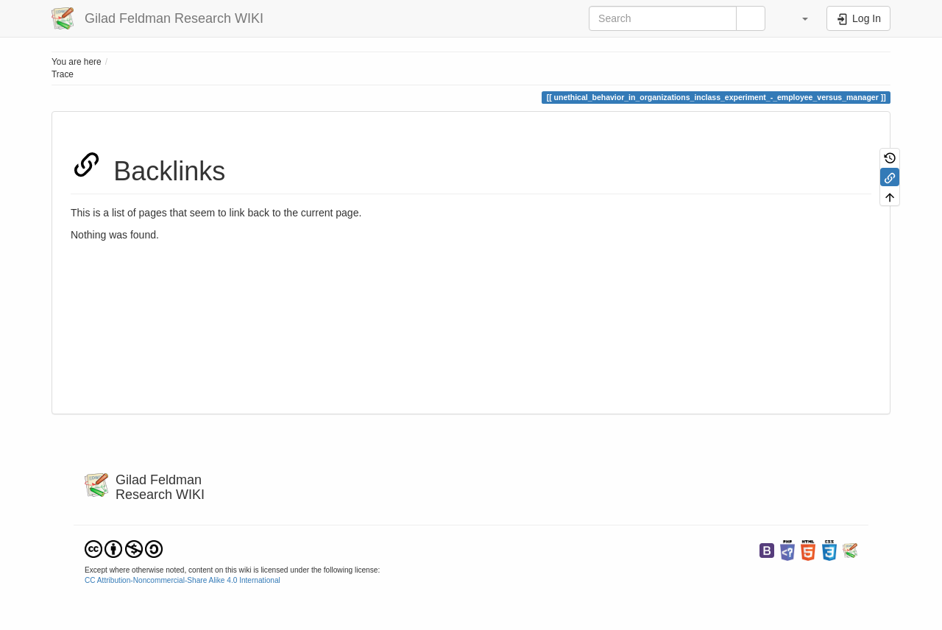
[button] (797, 18)
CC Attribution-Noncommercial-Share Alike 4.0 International (182, 580)
